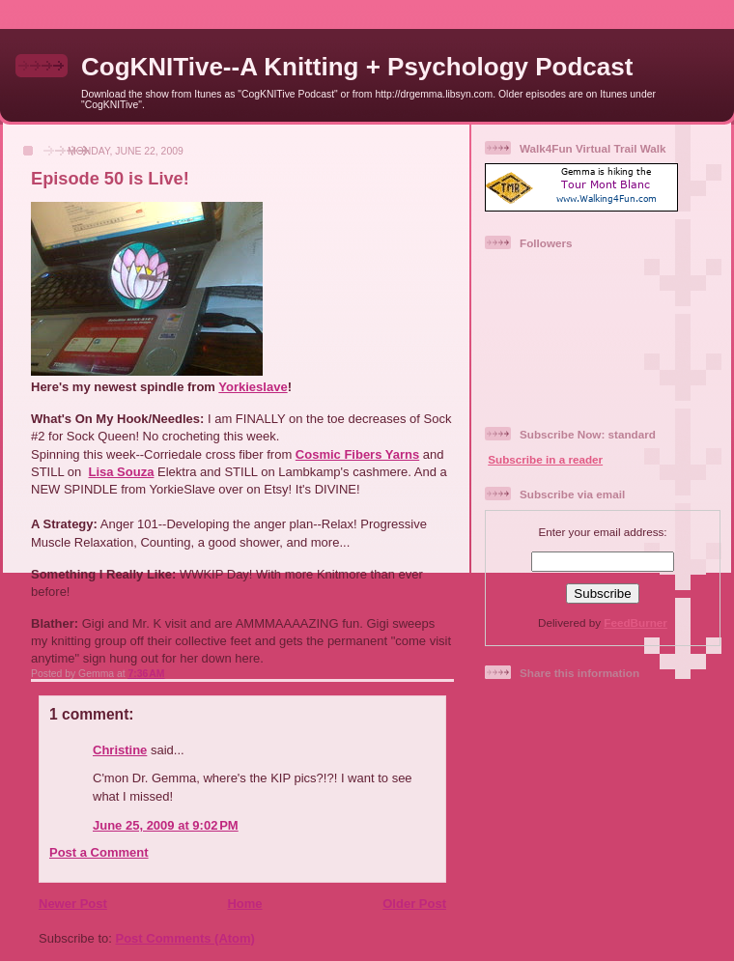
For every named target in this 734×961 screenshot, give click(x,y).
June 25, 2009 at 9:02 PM (166, 825)
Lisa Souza (122, 472)
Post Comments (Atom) (185, 938)
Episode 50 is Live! (110, 178)
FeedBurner (635, 622)
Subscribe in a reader (545, 459)
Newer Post (73, 903)
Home (244, 903)
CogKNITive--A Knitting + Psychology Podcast (357, 66)
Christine (120, 750)
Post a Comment (99, 852)
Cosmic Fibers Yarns (357, 454)
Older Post (414, 903)
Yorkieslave (252, 387)
